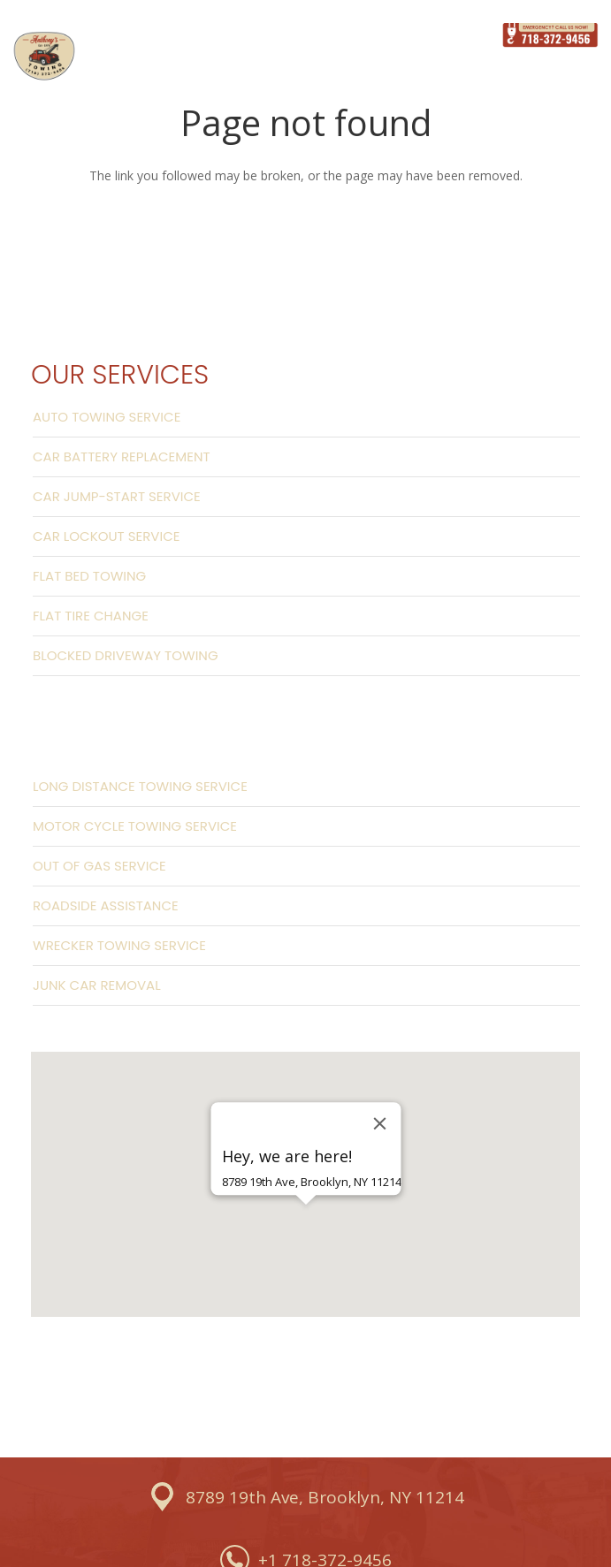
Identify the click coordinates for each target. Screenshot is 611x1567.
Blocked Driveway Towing (125, 655)
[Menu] (465, 35)
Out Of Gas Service (99, 865)
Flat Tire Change (91, 615)
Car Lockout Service (106, 536)
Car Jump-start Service (117, 496)
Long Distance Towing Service (140, 786)
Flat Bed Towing (89, 576)
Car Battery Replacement (121, 456)
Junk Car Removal (97, 985)
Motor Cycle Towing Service (135, 826)
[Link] (44, 56)
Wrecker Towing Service (119, 945)
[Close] (379, 1123)
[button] (306, 1236)
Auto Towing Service (106, 416)
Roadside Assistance (106, 905)
